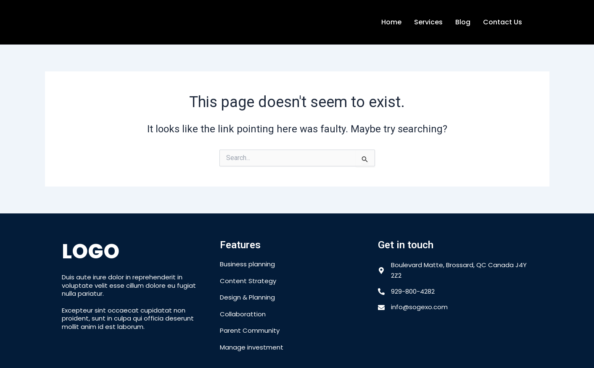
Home (391, 22)
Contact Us (502, 22)
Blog (462, 22)
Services (428, 22)
